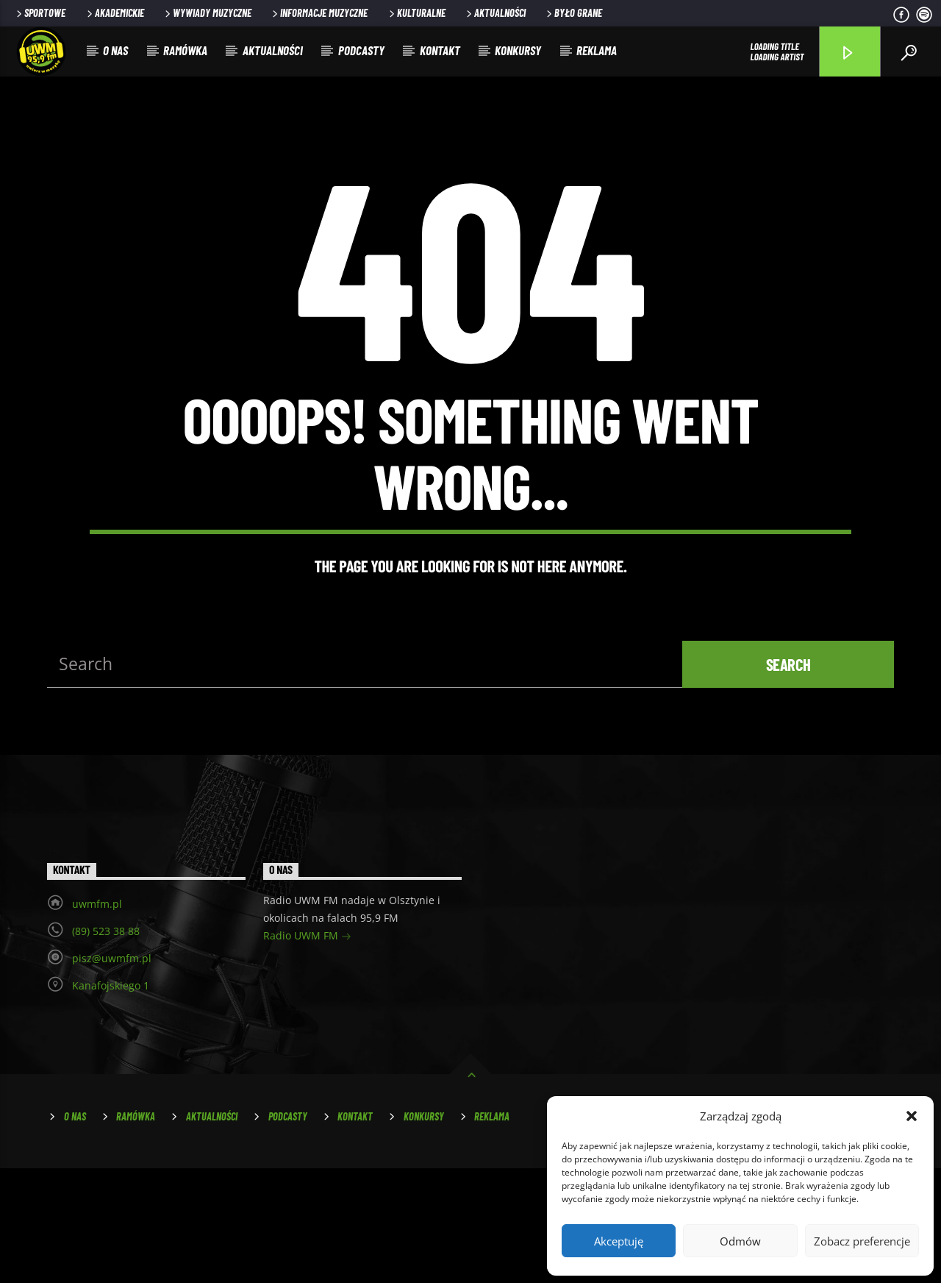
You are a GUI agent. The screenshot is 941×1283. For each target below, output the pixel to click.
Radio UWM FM (307, 1050)
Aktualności (495, 13)
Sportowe (39, 13)
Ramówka (185, 50)
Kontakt (440, 50)
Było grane (573, 13)
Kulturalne (416, 13)
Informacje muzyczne (319, 13)
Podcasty (361, 50)
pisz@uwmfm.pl (111, 1072)
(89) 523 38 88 (106, 1045)
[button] (911, 1116)
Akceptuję (618, 1241)
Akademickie (114, 13)
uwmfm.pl (97, 1018)
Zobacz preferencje (862, 1241)
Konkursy (518, 50)
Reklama (596, 50)
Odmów (740, 1241)
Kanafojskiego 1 (110, 1099)
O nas (115, 50)
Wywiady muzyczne (206, 13)
